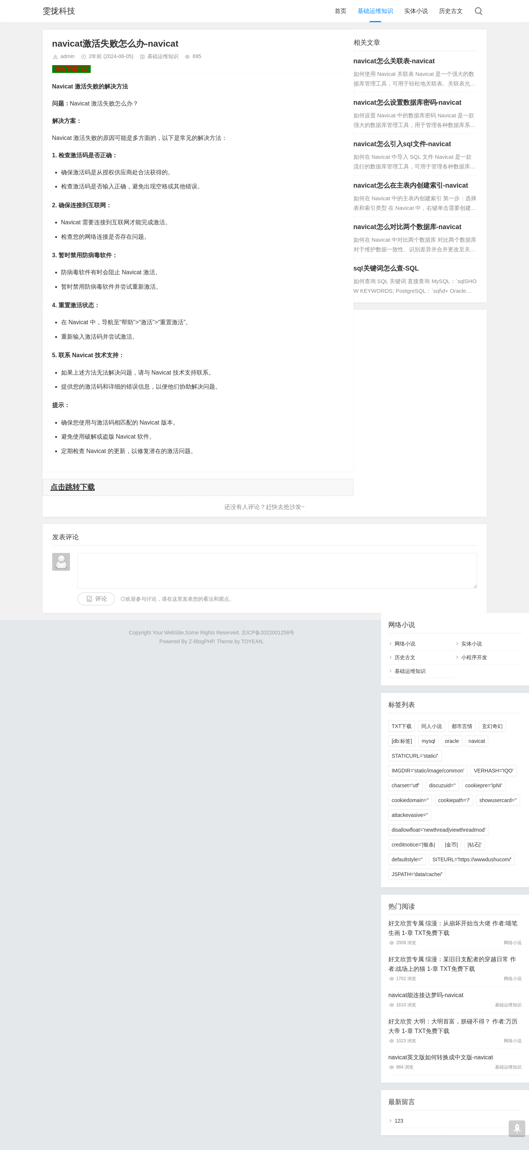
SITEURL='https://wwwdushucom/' (471, 859)
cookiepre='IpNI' (483, 785)
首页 (340, 11)
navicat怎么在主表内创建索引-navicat (411, 185)
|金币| (451, 845)
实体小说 (416, 11)
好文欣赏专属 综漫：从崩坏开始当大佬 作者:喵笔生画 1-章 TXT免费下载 (453, 928)
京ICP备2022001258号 (267, 633)
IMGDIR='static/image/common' (428, 771)
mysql (428, 741)
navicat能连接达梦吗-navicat (425, 995)
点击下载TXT (71, 69)
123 (399, 1121)
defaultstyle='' (407, 859)
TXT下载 (402, 726)
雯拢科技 (59, 11)
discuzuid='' (442, 785)
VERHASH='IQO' (493, 771)
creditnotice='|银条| (413, 845)
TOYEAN (251, 641)
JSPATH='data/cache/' (417, 874)
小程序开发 (474, 657)
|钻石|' (475, 845)
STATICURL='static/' (415, 756)
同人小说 (431, 726)
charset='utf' (405, 785)
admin (68, 56)
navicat (477, 741)
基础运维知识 (375, 11)
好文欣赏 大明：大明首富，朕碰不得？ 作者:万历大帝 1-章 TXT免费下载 (453, 1026)
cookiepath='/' (454, 800)
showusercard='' (498, 800)
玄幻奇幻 (492, 726)
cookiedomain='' (410, 800)
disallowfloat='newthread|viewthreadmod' (439, 830)
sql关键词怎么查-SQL (386, 268)
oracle (452, 741)
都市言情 (462, 726)
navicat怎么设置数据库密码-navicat (408, 102)
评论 (101, 599)
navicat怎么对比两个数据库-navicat (408, 227)
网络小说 (405, 644)
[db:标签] (402, 741)
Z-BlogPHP (201, 641)
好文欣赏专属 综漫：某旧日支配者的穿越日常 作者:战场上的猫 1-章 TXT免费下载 (452, 964)
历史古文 (451, 11)
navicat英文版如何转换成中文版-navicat (440, 1057)
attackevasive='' (410, 815)
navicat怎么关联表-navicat (394, 61)
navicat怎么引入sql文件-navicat (402, 144)
